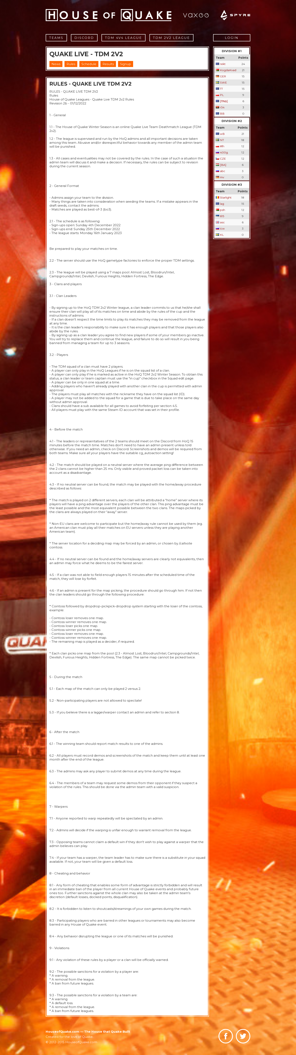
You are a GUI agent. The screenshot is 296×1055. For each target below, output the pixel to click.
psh (222, 210)
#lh (222, 146)
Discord (84, 38)
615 (222, 216)
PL (222, 95)
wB (222, 133)
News (55, 64)
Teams (56, 38)
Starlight (226, 197)
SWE (223, 82)
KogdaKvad (228, 70)
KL (222, 234)
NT (222, 140)
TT (221, 88)
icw (222, 228)
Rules (71, 64)
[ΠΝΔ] (224, 101)
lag (222, 203)
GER (223, 76)
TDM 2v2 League (171, 38)
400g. (224, 152)
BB (222, 113)
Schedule (88, 64)
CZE (223, 158)
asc (222, 222)
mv (222, 177)
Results (108, 64)
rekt (223, 64)
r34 (222, 107)
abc (222, 171)
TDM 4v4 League (123, 38)
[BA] (223, 164)
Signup (125, 64)
